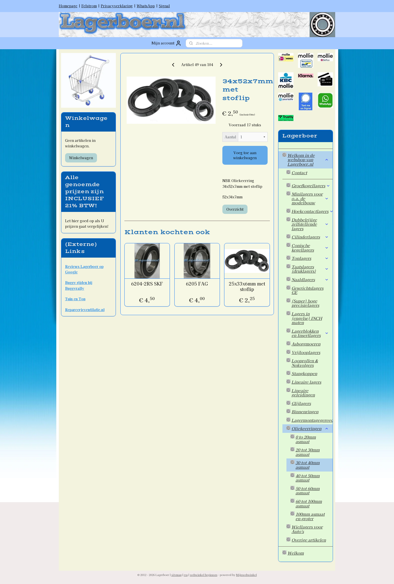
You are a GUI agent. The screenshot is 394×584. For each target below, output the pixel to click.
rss (186, 575)
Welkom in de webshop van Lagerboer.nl (308, 159)
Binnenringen (304, 411)
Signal (164, 5)
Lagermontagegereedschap (312, 420)
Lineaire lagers (306, 382)
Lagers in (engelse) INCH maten (306, 318)
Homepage (68, 5)
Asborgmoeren (305, 344)
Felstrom (89, 5)
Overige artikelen (308, 540)
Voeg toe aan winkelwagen (245, 155)
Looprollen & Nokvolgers (304, 363)
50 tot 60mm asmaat (308, 490)
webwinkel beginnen (203, 575)
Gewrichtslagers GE (307, 290)
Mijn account (166, 43)
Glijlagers (301, 403)
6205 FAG (197, 283)
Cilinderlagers (310, 237)
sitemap (176, 575)
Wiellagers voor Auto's (307, 529)
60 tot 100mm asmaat (309, 503)
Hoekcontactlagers (312, 211)
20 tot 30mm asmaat (308, 452)
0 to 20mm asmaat (306, 439)
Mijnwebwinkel (246, 575)
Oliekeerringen (310, 428)
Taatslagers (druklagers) (310, 269)
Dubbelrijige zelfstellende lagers (310, 224)
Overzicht (234, 209)
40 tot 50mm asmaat (308, 478)
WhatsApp (146, 5)
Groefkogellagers (310, 186)
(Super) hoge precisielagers (305, 303)
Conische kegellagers (310, 247)
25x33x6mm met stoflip (247, 286)
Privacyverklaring (117, 5)
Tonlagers (310, 258)
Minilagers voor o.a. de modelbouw (310, 198)
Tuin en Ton (75, 298)
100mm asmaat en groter (310, 516)
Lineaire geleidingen (303, 392)
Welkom (295, 553)
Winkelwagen (81, 157)
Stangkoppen (304, 373)
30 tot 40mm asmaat (308, 464)
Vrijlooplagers (305, 352)
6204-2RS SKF (147, 283)
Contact (299, 172)
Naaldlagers (310, 279)
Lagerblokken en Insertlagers (310, 333)
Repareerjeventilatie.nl (85, 309)
